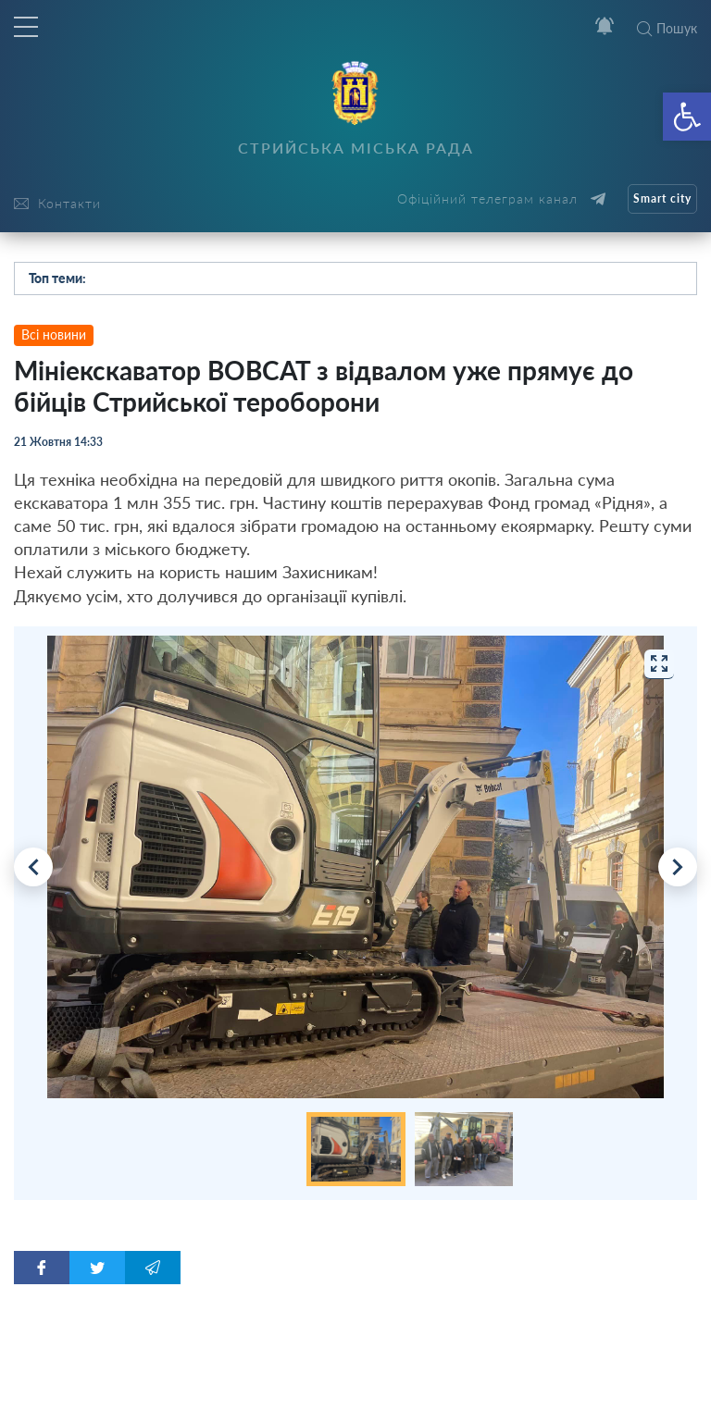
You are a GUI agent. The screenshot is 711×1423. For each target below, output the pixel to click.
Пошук (667, 28)
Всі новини (53, 334)
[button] (687, 117)
